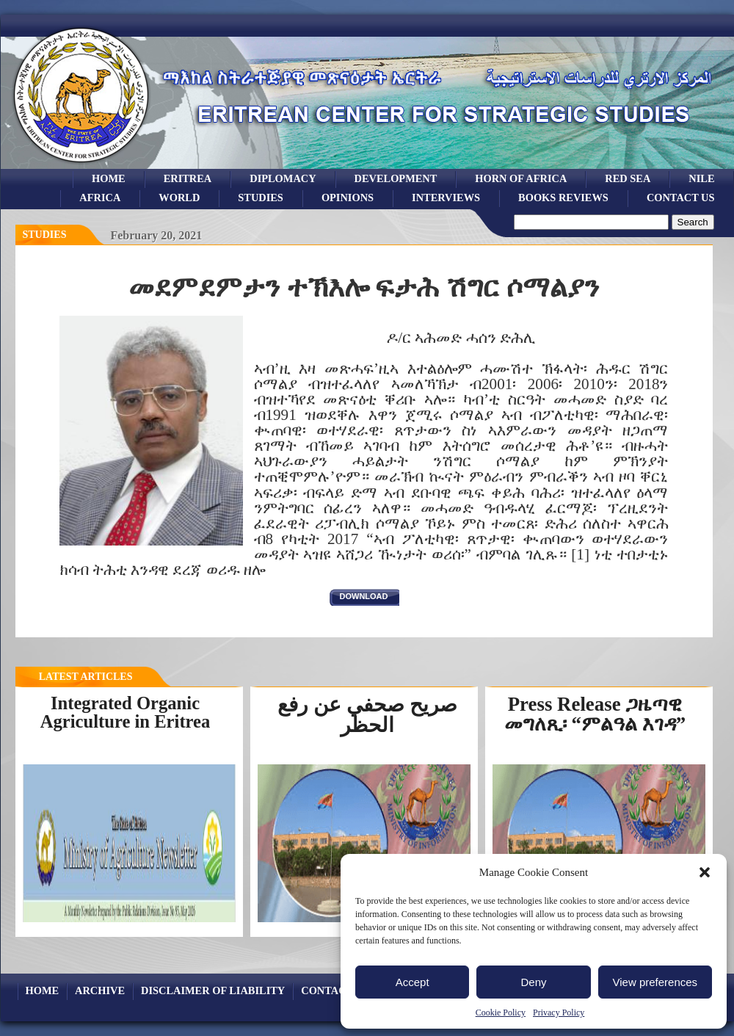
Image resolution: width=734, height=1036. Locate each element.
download (364, 596)
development (396, 178)
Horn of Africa (521, 178)
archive (100, 990)
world (179, 197)
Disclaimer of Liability (213, 990)
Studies (45, 234)
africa (99, 197)
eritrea (188, 178)
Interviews (446, 197)
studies (260, 197)
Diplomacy (283, 178)
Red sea (627, 178)
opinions (347, 197)
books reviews (563, 197)
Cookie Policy (501, 1012)
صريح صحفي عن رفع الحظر (367, 714)
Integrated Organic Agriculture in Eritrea (125, 712)
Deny (533, 982)
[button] (704, 872)
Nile (701, 178)
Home (109, 178)
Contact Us (681, 197)
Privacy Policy (558, 1012)
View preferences (655, 982)
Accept (412, 982)
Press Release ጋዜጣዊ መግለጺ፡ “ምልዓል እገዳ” (595, 714)
